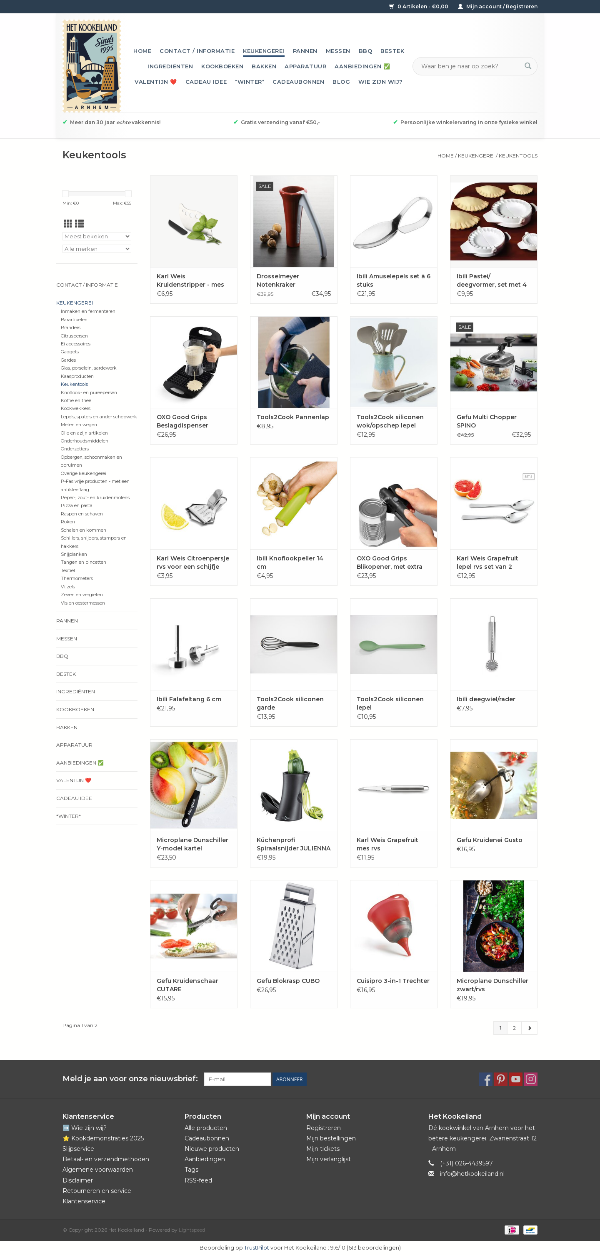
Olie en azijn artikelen (84, 433)
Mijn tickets (323, 1148)
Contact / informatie (197, 51)
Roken (68, 522)
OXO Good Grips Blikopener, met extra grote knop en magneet (394, 563)
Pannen (305, 51)
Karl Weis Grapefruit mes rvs (387, 844)
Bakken (264, 66)
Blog (341, 81)
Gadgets (70, 352)
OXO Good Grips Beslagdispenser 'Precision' (182, 421)
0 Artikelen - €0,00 (419, 6)
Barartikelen (74, 319)
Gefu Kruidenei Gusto (489, 840)
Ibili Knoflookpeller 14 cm (290, 562)
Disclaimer (77, 1180)
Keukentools (518, 155)
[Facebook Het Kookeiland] (485, 1079)
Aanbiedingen (205, 1159)
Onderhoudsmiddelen (84, 441)
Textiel (68, 570)
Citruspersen (74, 336)
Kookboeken (222, 66)
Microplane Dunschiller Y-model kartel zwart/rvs (192, 844)
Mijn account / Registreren (498, 6)
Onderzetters (75, 449)
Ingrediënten (170, 66)
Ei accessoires (75, 344)
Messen (338, 51)
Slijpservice (78, 1148)
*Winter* (249, 81)
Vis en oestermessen (83, 603)
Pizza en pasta (76, 505)
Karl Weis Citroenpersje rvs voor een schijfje (193, 562)
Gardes (68, 360)
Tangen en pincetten (83, 562)
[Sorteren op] (96, 236)
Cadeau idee (206, 81)
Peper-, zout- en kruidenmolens (95, 497)
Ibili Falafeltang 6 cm (189, 699)
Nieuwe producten (212, 1148)
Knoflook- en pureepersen (89, 392)
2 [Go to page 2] (514, 1028)
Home (142, 51)
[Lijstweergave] (79, 224)
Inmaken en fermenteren (88, 311)
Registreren (323, 1128)
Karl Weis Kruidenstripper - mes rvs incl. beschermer (190, 280)
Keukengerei (264, 51)
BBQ (365, 51)
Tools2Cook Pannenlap (293, 417)
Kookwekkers (75, 408)
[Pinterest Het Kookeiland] (501, 1079)
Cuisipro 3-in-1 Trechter (393, 981)
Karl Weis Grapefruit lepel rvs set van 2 (487, 562)
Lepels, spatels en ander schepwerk (99, 417)
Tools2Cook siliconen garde (290, 703)
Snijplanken (74, 554)
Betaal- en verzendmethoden (105, 1159)
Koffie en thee (76, 400)
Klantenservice (83, 1201)
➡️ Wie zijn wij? (84, 1128)
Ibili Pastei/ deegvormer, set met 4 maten (492, 280)
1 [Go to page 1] (500, 1028)
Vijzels (68, 587)
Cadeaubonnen (298, 81)
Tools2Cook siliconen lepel (390, 703)
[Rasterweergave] (68, 224)
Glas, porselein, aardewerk (89, 368)
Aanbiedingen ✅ (362, 66)
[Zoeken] (470, 66)
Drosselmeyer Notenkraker (278, 280)
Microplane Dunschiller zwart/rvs (492, 985)
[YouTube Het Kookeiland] (515, 1079)
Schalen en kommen (83, 530)
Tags (191, 1169)
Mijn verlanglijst (328, 1159)
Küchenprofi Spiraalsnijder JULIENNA (293, 844)
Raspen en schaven (82, 514)
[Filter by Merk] (96, 249)
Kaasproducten (77, 376)
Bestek (392, 51)
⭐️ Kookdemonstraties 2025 (103, 1138)
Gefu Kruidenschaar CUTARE (187, 985)
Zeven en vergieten (82, 595)
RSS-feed (198, 1180)
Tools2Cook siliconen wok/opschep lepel (390, 421)
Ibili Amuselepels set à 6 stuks (393, 280)
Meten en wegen (79, 425)
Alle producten (206, 1128)
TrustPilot (256, 1247)
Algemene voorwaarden (97, 1169)
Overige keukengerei (83, 473)
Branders (70, 327)
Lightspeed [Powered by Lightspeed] (192, 1230)
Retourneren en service (96, 1191)
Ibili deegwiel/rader (486, 699)
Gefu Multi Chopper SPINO (487, 421)
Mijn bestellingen (331, 1138)
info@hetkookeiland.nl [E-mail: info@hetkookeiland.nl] (472, 1174)
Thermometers (77, 578)
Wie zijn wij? (380, 81)
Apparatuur (305, 66)
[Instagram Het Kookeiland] (531, 1079)
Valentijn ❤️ (156, 81)
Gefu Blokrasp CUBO (288, 981)
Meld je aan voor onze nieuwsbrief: (130, 1079)
